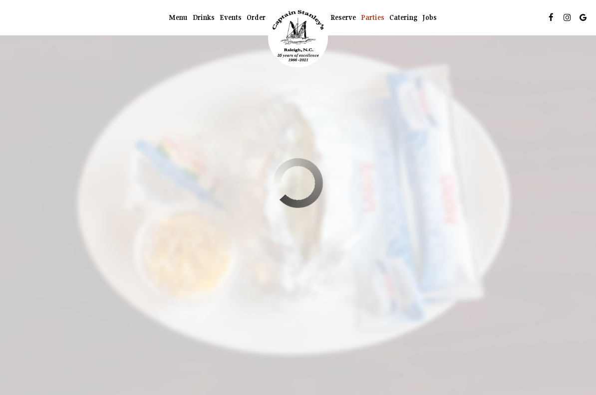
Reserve (343, 17)
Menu (178, 17)
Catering (403, 17)
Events (231, 17)
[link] (298, 37)
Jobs (429, 17)
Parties (372, 17)
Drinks (204, 17)
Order (256, 17)
